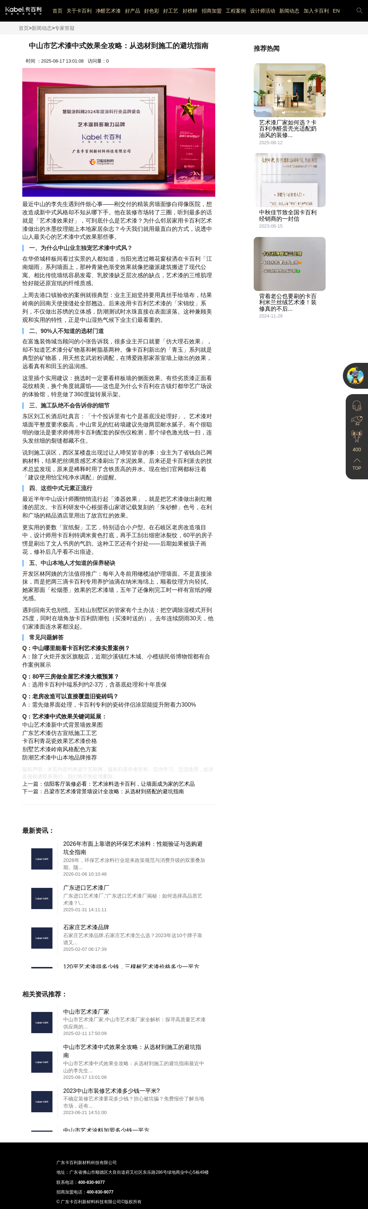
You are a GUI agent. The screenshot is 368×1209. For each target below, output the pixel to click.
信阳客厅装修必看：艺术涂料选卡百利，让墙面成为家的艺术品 (119, 784)
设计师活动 (262, 11)
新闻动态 (289, 11)
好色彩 (151, 11)
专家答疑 (65, 28)
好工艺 (170, 11)
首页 (57, 11)
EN (336, 11)
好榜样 (190, 11)
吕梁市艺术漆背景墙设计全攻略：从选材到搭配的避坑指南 (114, 791)
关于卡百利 (79, 11)
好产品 (132, 11)
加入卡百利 (316, 11)
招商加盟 (212, 11)
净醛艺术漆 (108, 11)
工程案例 (236, 11)
